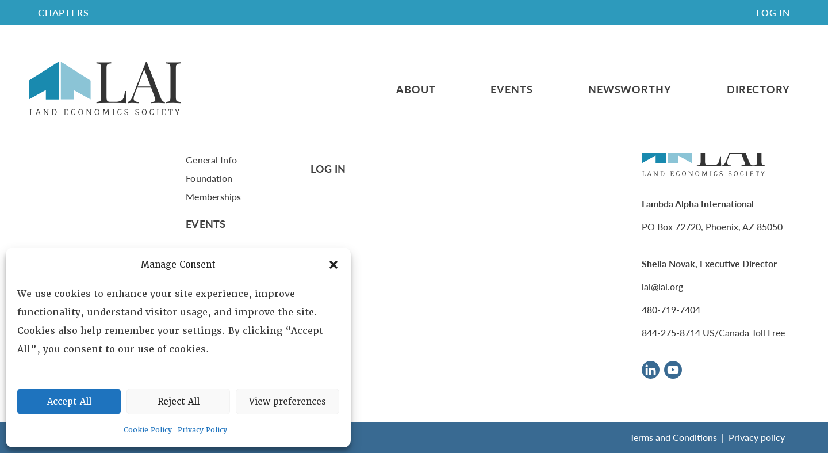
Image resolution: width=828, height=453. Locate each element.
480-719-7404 (671, 309)
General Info (211, 159)
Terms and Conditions (673, 437)
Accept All (69, 402)
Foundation (209, 178)
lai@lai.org (662, 286)
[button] (333, 265)
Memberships (213, 196)
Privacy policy (757, 437)
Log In (773, 12)
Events (511, 89)
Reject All (179, 402)
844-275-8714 (671, 332)
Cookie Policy (148, 430)
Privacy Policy (202, 430)
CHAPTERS (63, 12)
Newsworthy (630, 89)
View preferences (287, 402)
